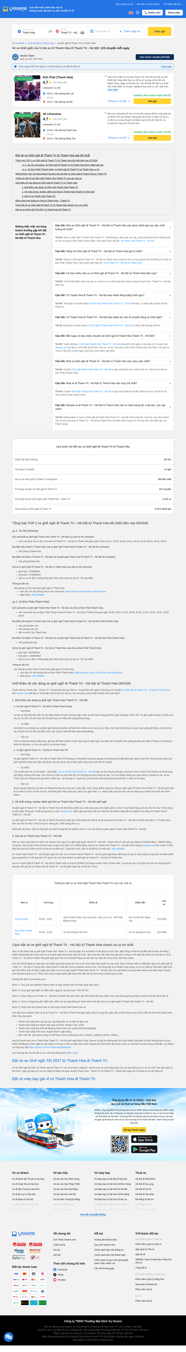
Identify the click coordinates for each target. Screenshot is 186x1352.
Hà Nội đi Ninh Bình (145, 1179)
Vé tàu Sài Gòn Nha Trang (66, 1179)
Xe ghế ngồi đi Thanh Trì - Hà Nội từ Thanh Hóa (146, 690)
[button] (113, 227)
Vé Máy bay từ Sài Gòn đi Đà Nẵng (111, 1194)
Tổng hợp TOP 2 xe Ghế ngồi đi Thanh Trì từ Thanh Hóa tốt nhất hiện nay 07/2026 (56, 160)
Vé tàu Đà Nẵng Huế (63, 1204)
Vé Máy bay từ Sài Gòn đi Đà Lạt (110, 1199)
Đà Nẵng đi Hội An (144, 1199)
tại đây (74, 1053)
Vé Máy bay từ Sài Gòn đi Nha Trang (112, 1184)
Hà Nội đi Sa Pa (143, 1189)
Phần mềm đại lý (143, 1289)
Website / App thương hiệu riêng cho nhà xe (153, 1261)
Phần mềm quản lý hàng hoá (149, 1279)
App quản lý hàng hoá (146, 1284)
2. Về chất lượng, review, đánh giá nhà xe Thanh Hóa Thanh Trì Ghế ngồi (58, 191)
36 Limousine (21, 919)
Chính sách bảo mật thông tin (108, 1250)
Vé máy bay (102, 1172)
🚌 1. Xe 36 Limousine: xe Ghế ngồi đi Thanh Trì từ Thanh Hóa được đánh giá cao (63, 165)
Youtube (62, 1280)
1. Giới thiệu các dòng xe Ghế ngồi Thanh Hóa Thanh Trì (50, 187)
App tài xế (140, 1254)
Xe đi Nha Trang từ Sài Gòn (25, 1189)
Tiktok (61, 1274)
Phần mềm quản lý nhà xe (148, 1244)
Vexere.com (61, 347)
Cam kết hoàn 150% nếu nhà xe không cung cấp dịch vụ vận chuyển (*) (50, 9)
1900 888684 (37, 595)
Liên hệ (57, 1255)
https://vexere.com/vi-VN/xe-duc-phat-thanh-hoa (98, 672)
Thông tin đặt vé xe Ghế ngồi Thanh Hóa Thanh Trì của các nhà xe (48, 178)
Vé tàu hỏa (60, 1172)
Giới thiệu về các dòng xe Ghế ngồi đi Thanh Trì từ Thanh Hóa (46, 183)
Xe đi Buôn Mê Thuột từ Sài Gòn (28, 1179)
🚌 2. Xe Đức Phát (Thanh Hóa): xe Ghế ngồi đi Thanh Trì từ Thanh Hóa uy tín (61, 169)
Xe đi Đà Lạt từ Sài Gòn (24, 1194)
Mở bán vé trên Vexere (148, 4)
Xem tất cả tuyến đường (93, 1214)
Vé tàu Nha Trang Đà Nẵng (66, 1199)
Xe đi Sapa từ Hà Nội (22, 1199)
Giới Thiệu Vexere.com (64, 1239)
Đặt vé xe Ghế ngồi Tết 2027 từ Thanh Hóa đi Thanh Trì (43, 209)
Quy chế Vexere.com (104, 1244)
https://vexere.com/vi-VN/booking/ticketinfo (50, 1047)
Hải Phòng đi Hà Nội (145, 1209)
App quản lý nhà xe (144, 1249)
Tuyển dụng (59, 1244)
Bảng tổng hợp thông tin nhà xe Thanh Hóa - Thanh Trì (42, 200)
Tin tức (56, 1250)
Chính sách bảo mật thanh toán (109, 1255)
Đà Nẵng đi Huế (143, 1204)
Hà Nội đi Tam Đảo (144, 1194)
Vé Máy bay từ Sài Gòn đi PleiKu (110, 1204)
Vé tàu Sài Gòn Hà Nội (64, 1194)
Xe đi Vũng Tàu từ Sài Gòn (25, 1184)
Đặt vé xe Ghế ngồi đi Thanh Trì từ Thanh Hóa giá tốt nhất (52, 155)
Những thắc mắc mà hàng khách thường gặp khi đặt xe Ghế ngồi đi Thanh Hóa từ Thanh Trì (61, 174)
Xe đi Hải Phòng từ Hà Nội (25, 1204)
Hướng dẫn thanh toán (105, 1239)
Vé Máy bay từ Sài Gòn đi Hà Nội (110, 1189)
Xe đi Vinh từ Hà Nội (22, 1209)
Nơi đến (64, 29)
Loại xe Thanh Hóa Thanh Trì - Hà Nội (76, 771)
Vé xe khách (18, 43)
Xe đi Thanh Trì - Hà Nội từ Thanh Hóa (122, 263)
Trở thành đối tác (173, 4)
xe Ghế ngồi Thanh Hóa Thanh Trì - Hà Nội (110, 303)
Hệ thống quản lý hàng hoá (150, 1274)
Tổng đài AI (141, 1267)
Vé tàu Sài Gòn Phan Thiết (66, 1184)
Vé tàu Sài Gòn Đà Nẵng (65, 1189)
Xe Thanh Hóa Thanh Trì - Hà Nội (137, 241)
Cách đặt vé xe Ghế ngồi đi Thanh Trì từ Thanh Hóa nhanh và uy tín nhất (51, 205)
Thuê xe (140, 1172)
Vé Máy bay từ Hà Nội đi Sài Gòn (110, 1179)
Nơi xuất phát (28, 29)
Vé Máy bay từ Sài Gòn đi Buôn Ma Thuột (111, 1211)
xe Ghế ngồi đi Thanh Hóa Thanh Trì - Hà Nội (109, 325)
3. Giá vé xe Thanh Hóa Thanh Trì (38, 196)
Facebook (62, 1269)
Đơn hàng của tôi (124, 4)
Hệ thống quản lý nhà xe (148, 1239)
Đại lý (138, 1296)
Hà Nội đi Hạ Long (144, 1184)
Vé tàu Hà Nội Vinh (62, 1209)
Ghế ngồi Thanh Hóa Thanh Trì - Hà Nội (91, 369)
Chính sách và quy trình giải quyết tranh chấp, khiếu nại (111, 1262)
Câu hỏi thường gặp (104, 1268)
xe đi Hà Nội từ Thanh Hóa (39, 43)
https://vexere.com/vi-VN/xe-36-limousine (85, 591)
